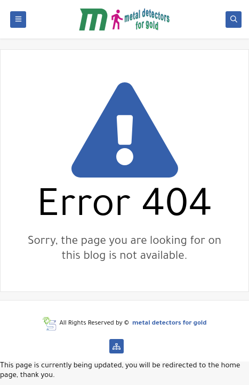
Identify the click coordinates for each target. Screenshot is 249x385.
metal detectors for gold (169, 323)
